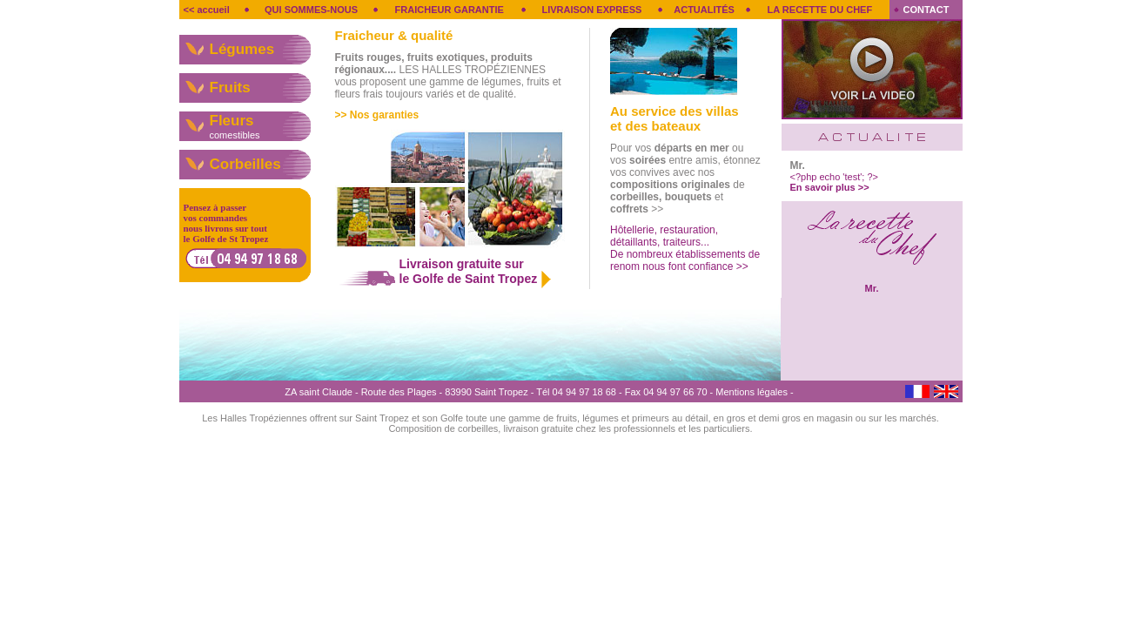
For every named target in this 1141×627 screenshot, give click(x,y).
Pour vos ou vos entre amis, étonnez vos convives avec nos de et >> (685, 178)
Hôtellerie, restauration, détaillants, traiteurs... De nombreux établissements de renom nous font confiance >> (685, 248)
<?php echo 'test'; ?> (834, 182)
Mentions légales (751, 392)
